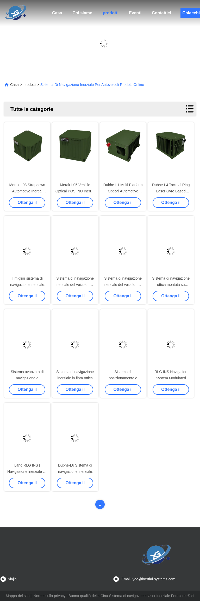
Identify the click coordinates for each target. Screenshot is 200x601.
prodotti (110, 13)
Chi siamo (82, 13)
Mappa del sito (17, 596)
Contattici (161, 13)
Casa (57, 13)
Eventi (135, 13)
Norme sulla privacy (50, 596)
